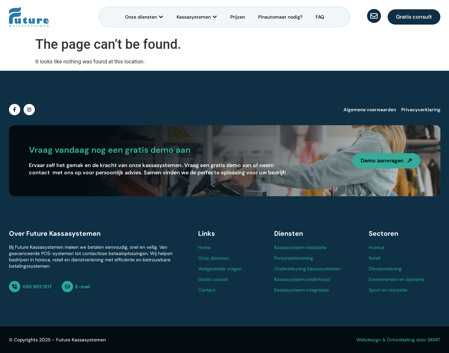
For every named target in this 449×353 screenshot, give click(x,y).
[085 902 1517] (14, 286)
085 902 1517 (37, 287)
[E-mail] (67, 286)
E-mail (82, 287)
